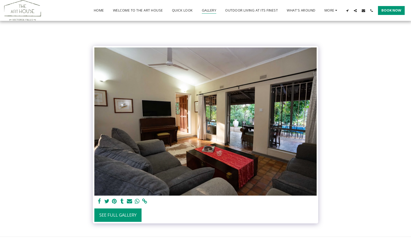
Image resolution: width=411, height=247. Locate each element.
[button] (347, 10)
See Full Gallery (118, 215)
